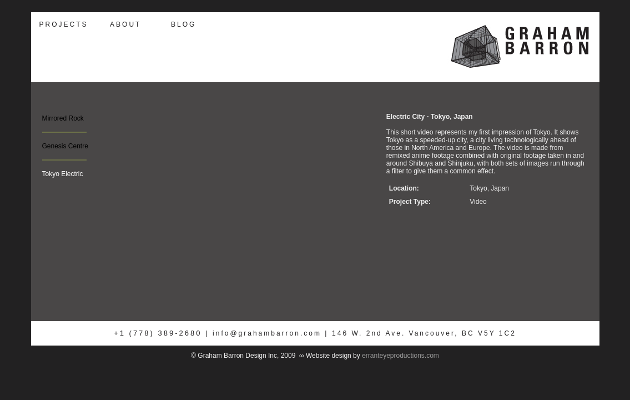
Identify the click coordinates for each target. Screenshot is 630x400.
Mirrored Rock (63, 118)
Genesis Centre (65, 146)
